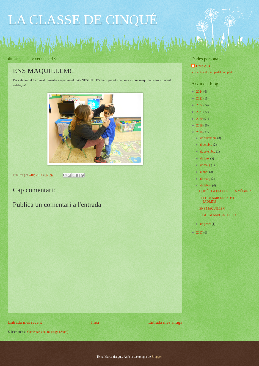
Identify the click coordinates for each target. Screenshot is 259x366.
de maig (205, 165)
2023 (199, 98)
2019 (199, 125)
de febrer (206, 185)
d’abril (204, 172)
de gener (206, 224)
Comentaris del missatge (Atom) (48, 332)
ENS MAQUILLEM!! (213, 208)
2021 (199, 112)
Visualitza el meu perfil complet (211, 72)
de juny (205, 158)
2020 (199, 119)
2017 (199, 232)
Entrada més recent (25, 322)
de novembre (208, 138)
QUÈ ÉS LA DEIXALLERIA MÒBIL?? (225, 191)
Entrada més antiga (165, 322)
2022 (199, 105)
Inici (95, 322)
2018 (199, 132)
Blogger (157, 356)
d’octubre (206, 144)
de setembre (208, 151)
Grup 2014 (203, 66)
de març (205, 178)
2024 (199, 91)
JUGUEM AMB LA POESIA (218, 215)
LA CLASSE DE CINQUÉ (82, 19)
